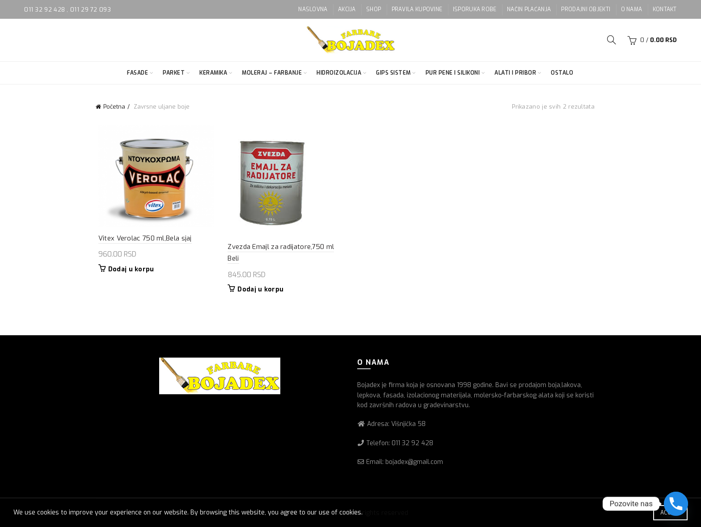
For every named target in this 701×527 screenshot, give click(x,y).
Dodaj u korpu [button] (129, 270)
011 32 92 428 (45, 9)
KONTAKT (665, 9)
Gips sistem (393, 72)
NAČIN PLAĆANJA (529, 9)
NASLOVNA (312, 9)
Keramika (213, 72)
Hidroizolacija (339, 72)
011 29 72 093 (90, 9)
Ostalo (562, 72)
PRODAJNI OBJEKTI (585, 9)
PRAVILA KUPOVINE (417, 9)
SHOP (373, 9)
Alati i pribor (515, 72)
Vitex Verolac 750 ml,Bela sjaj (142, 239)
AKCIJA (347, 9)
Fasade (137, 72)
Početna (114, 106)
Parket (174, 72)
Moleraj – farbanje (272, 72)
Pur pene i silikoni (453, 72)
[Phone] (676, 504)
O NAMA (631, 9)
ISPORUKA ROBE (475, 9)
